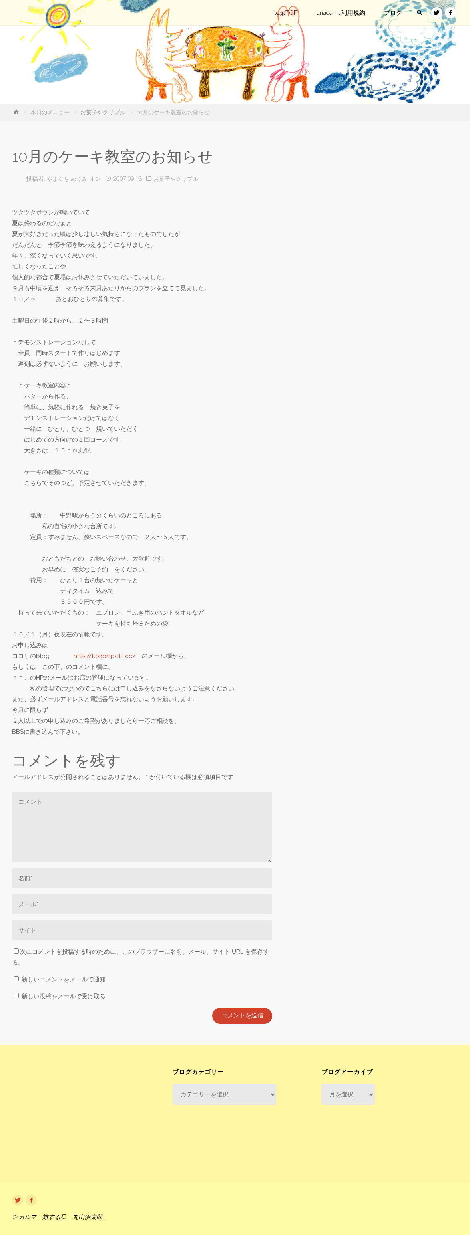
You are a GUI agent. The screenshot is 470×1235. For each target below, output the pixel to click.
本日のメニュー (50, 112)
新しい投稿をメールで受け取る (64, 996)
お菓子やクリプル (102, 112)
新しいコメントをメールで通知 (64, 979)
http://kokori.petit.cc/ (105, 656)
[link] (418, 13)
